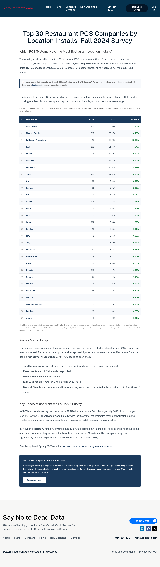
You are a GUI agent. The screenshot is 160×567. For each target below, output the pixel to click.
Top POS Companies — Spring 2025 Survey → (88, 446)
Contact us (36, 85)
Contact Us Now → (34, 480)
